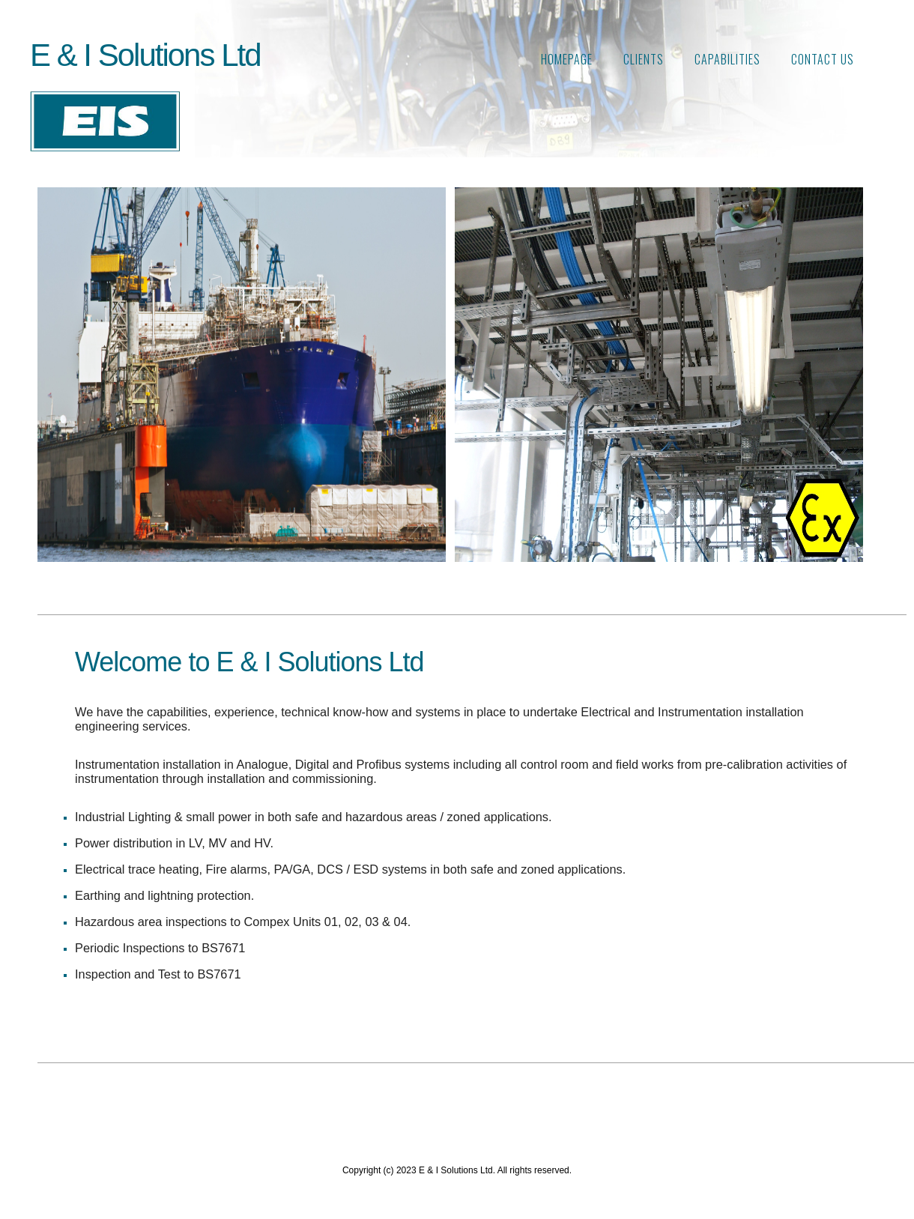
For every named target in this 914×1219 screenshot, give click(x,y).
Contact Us (822, 59)
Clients (643, 59)
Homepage (567, 59)
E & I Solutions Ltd (145, 55)
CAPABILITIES (727, 59)
